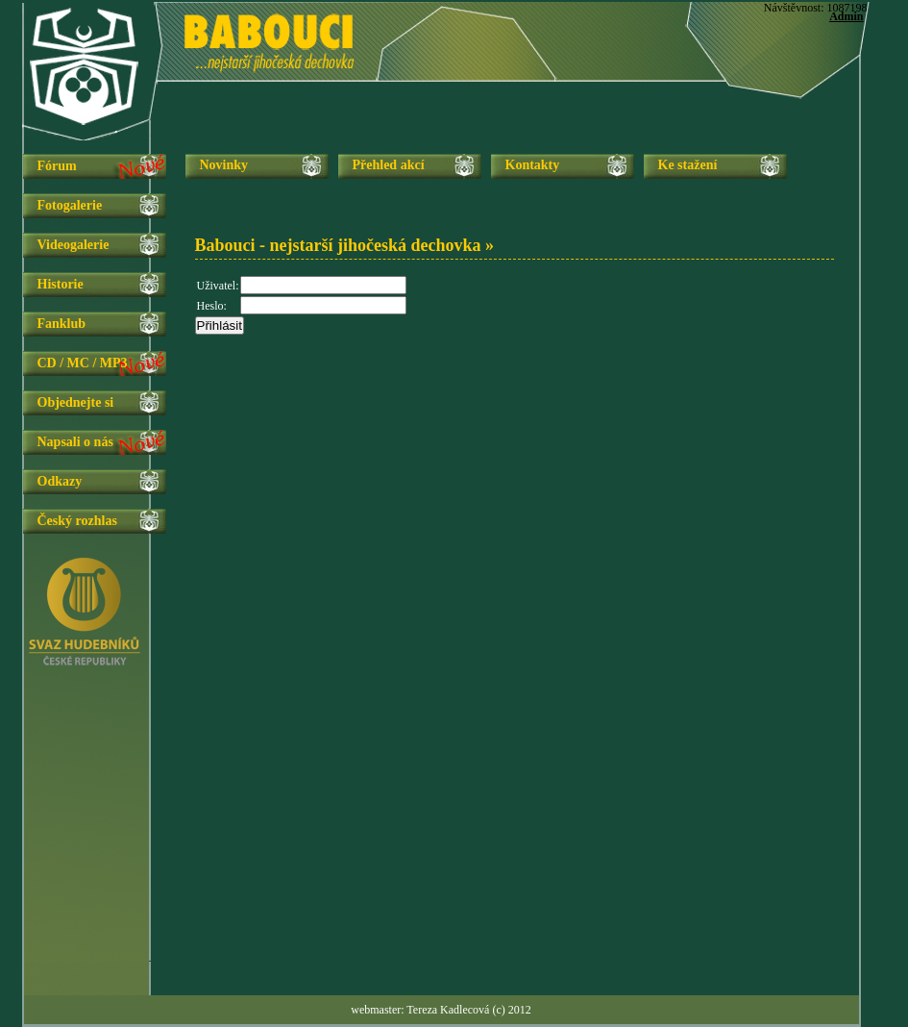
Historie (60, 284)
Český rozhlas (77, 521)
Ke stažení (688, 165)
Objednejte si (75, 402)
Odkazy (60, 481)
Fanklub (61, 323)
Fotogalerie (70, 205)
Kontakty (532, 165)
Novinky (224, 165)
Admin (846, 16)
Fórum (57, 166)
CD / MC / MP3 (82, 363)
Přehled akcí (389, 165)
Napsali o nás (75, 442)
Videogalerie (73, 245)
